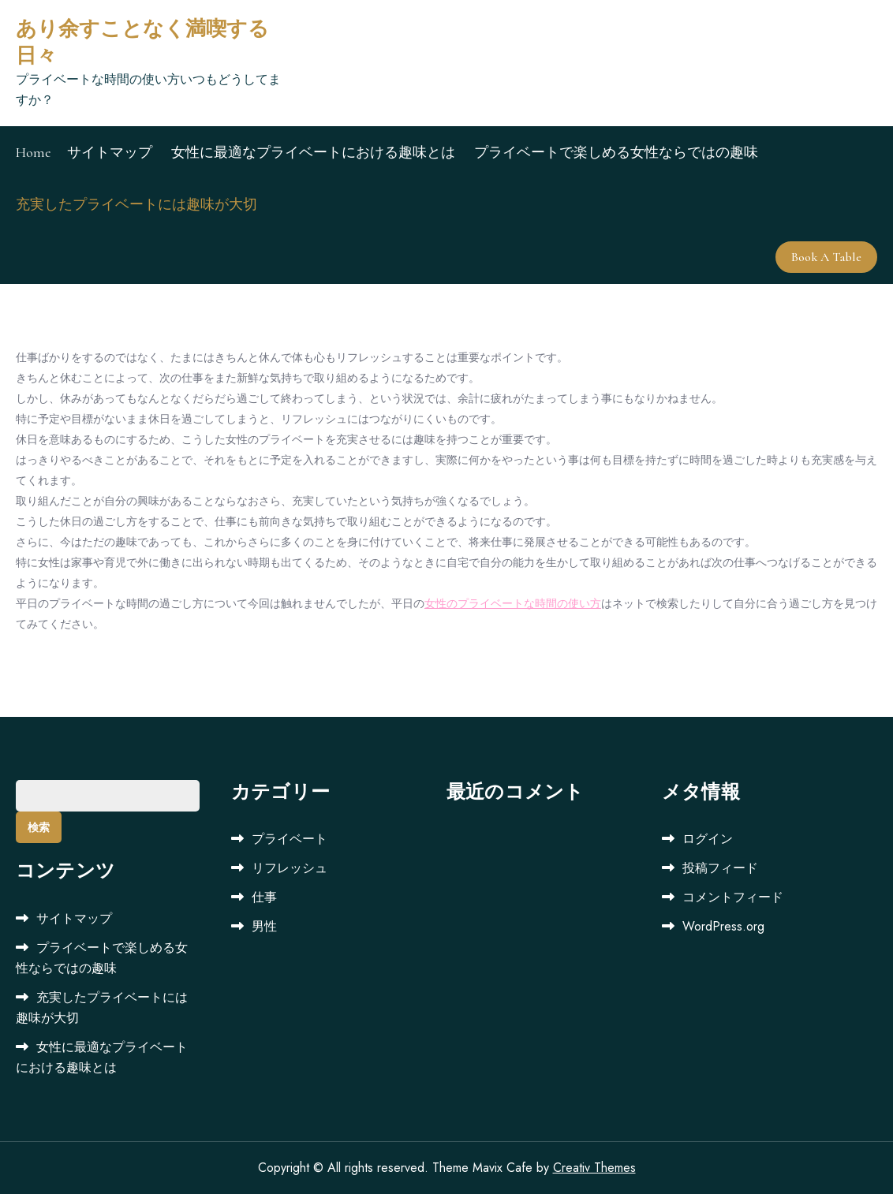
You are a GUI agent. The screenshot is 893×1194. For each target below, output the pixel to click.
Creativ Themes (594, 1168)
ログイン (707, 839)
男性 (264, 926)
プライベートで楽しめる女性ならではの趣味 (616, 152)
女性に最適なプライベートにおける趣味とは (313, 152)
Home (33, 152)
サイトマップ (109, 152)
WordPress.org (723, 926)
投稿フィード (720, 868)
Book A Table (826, 257)
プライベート (289, 839)
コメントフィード (732, 897)
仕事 (264, 897)
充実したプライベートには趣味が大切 (136, 204)
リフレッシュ (289, 868)
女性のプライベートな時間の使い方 (512, 603)
